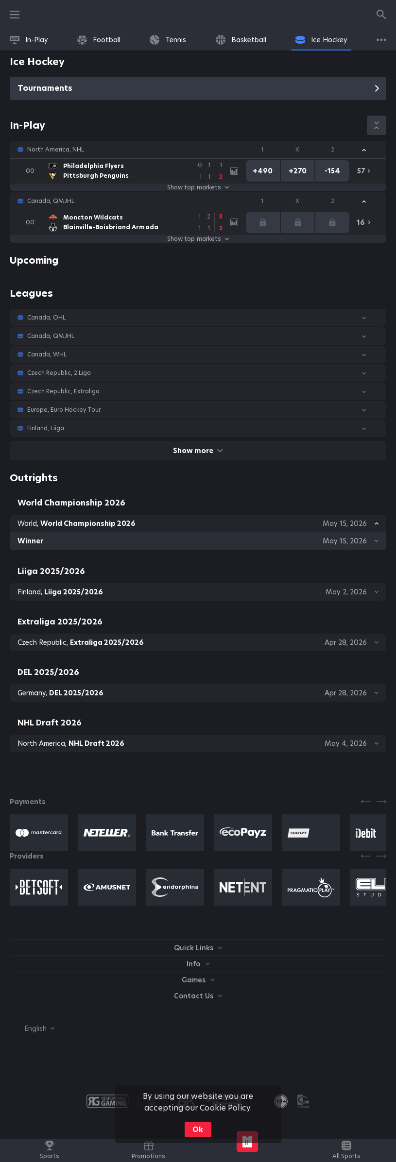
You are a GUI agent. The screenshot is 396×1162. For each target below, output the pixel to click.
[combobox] (32, 1028)
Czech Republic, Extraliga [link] (63, 391)
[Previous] (366, 802)
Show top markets (197, 187)
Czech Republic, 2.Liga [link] (59, 373)
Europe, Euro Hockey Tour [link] (64, 410)
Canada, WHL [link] (47, 354)
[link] (29, 40)
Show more (198, 450)
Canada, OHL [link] (46, 317)
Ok (197, 1129)
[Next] (381, 802)
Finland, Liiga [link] (45, 428)
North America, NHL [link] (55, 149)
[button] (198, 149)
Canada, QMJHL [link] (50, 201)
